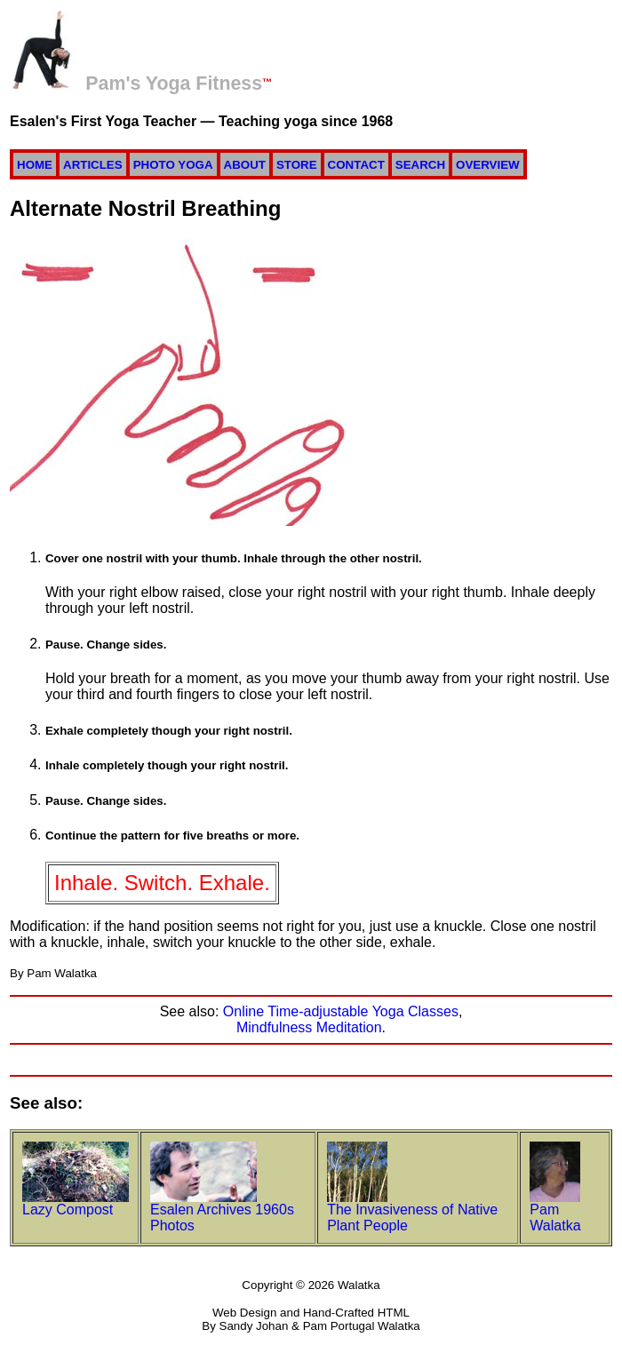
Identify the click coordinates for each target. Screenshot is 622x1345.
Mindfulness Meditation (309, 1027)
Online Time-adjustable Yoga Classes (341, 1011)
